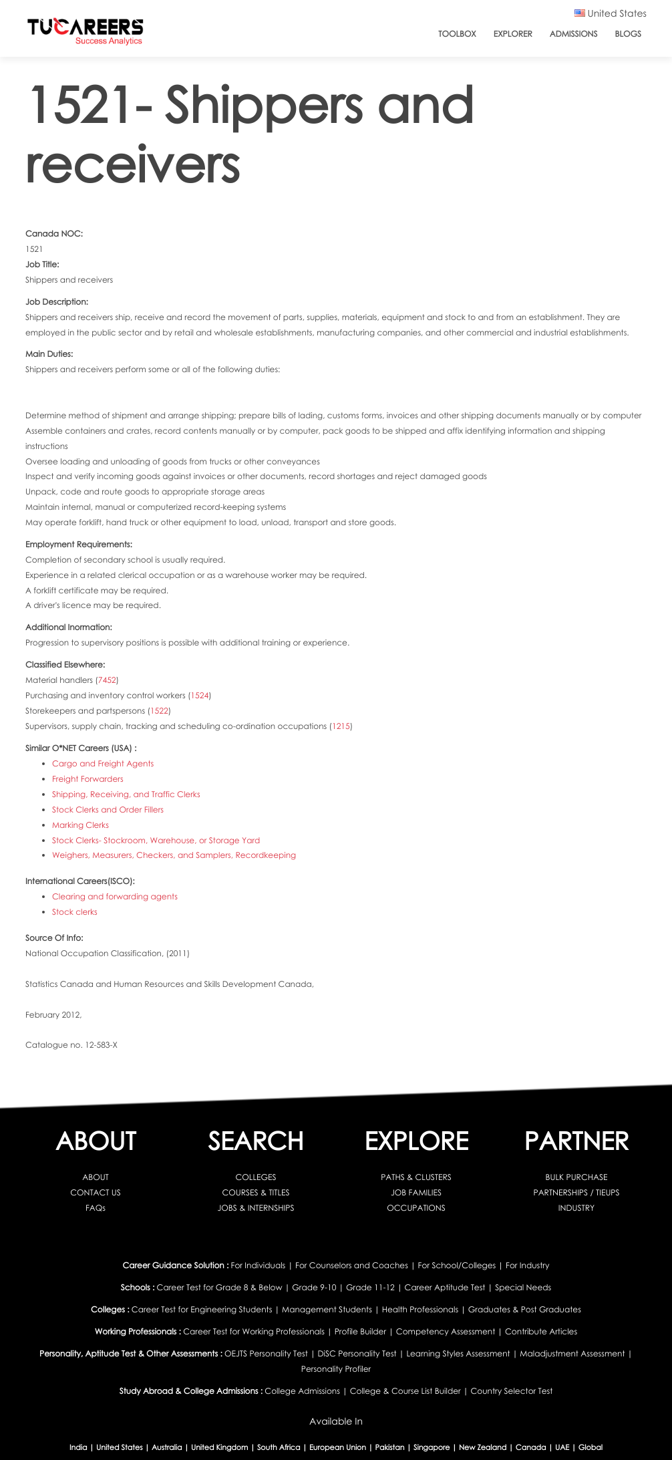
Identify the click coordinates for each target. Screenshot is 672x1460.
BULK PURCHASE (577, 1176)
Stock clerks (75, 911)
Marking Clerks (80, 824)
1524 (199, 695)
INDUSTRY (576, 1206)
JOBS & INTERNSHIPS (256, 1206)
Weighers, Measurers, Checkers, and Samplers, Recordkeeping (173, 855)
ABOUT (95, 1176)
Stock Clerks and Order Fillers (107, 809)
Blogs (628, 34)
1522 (159, 711)
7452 (107, 680)
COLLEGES (256, 1176)
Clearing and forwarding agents (114, 896)
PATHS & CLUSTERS (416, 1176)
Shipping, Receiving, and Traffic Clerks (126, 793)
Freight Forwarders (87, 778)
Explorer (513, 34)
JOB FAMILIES (416, 1191)
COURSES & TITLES (256, 1191)
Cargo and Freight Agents (103, 763)
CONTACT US (95, 1191)
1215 (341, 726)
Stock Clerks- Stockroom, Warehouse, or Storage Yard (155, 840)
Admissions (574, 34)
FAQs (96, 1206)
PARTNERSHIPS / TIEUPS (577, 1191)
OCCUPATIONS (416, 1206)
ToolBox (457, 34)
